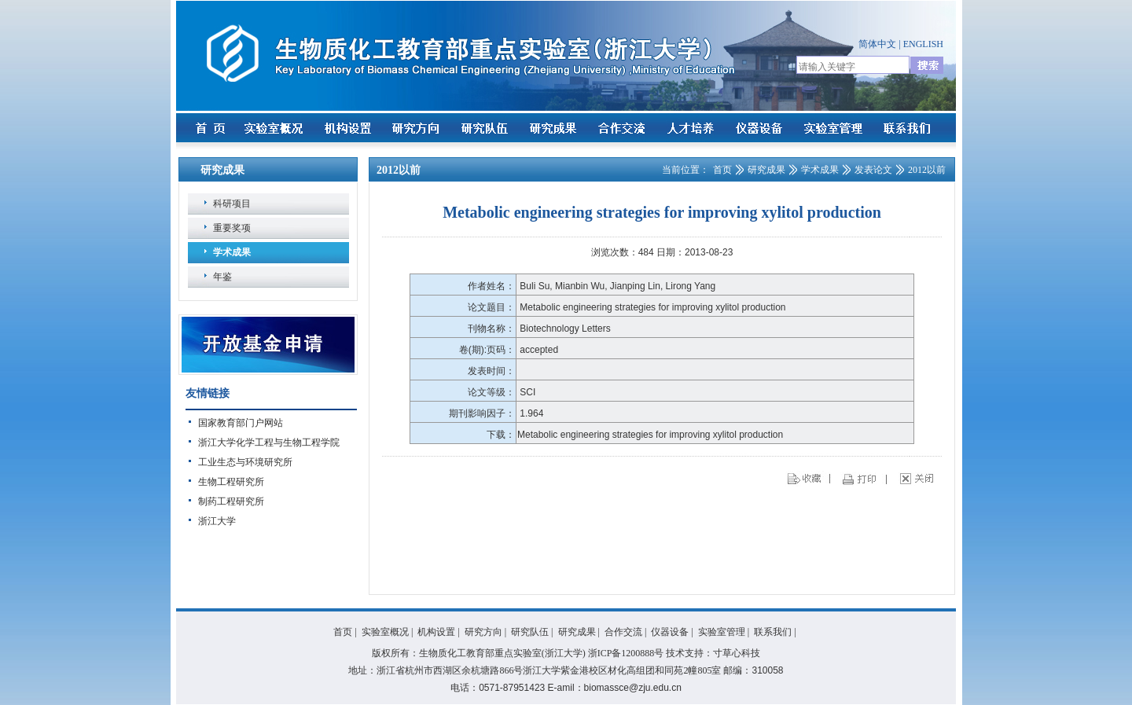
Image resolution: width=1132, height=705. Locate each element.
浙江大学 (217, 521)
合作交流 (623, 631)
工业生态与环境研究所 (245, 462)
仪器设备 (670, 631)
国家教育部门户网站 (240, 422)
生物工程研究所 (231, 481)
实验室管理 (721, 631)
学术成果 (232, 252)
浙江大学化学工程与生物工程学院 (269, 442)
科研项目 (232, 203)
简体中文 (877, 44)
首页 (722, 169)
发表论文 (873, 169)
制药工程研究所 (231, 501)
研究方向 (483, 631)
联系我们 (773, 631)
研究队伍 (530, 631)
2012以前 (927, 169)
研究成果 (766, 169)
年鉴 (222, 276)
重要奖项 (232, 227)
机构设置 (436, 631)
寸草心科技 (736, 653)
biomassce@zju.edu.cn (633, 687)
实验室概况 (385, 631)
